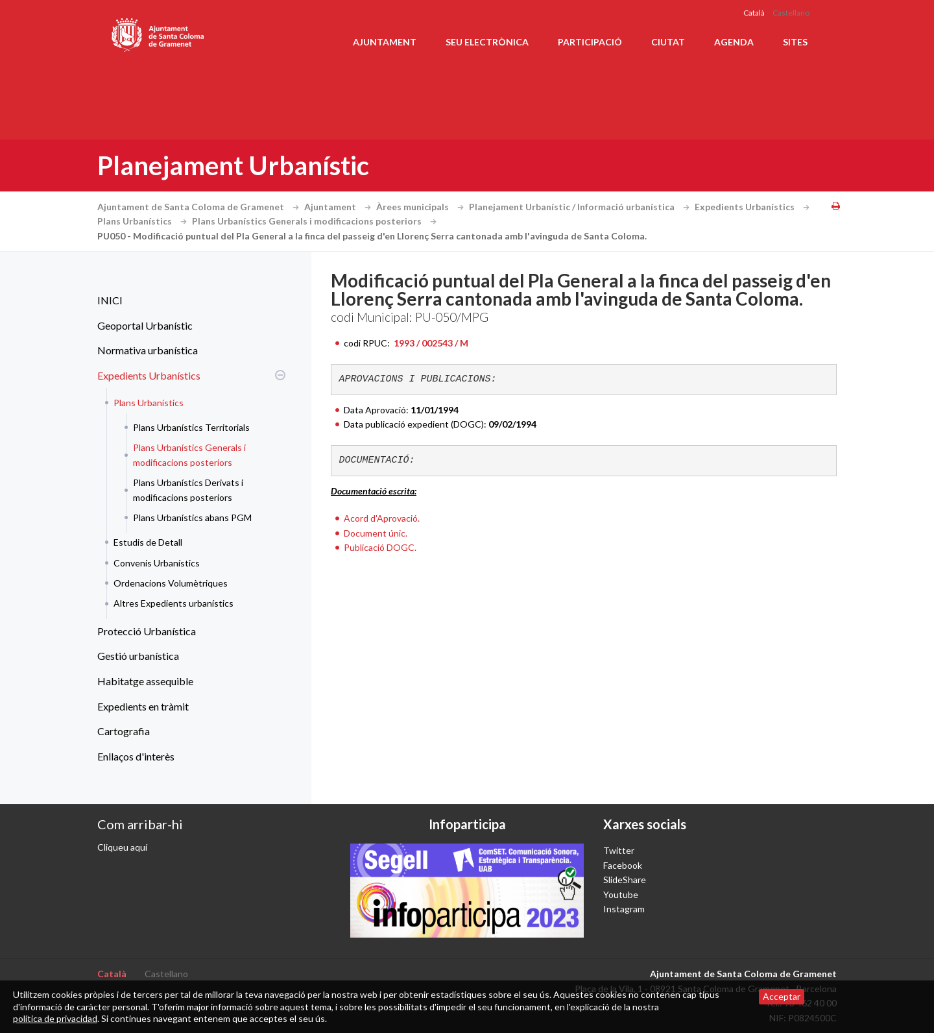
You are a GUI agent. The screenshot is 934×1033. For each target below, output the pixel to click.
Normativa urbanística (147, 350)
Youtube (620, 894)
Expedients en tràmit (143, 706)
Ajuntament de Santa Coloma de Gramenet (199, 206)
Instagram (624, 908)
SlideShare (624, 879)
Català (754, 13)
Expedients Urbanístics (754, 206)
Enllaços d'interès (135, 756)
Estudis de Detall (148, 542)
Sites (795, 41)
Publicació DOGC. (380, 547)
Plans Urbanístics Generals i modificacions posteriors (316, 220)
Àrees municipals (421, 206)
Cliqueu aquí (122, 847)
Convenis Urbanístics (157, 562)
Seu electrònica (487, 41)
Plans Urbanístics (143, 220)
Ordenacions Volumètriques (171, 583)
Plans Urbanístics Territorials (191, 427)
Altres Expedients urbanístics (174, 603)
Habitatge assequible (145, 681)
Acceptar (781, 996)
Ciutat (668, 41)
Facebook (622, 865)
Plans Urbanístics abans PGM (192, 517)
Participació (590, 41)
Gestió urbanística (138, 656)
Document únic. (375, 533)
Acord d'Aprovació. (382, 518)
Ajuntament (384, 41)
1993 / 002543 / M (430, 342)
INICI (110, 300)
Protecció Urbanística (146, 631)
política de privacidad (55, 1018)
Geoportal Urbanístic (145, 325)
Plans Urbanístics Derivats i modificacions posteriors (188, 489)
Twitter (618, 850)
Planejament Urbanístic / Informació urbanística (581, 206)
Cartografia (123, 731)
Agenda (734, 41)
